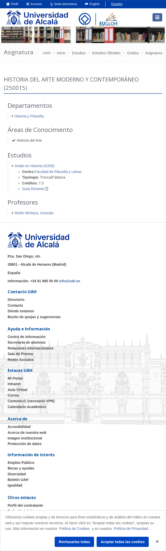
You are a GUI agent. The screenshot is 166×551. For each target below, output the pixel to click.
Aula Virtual (17, 390)
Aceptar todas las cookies (123, 542)
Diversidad (17, 474)
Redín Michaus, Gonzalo (33, 213)
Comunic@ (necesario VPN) (31, 401)
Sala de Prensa (20, 354)
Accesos (34, 4)
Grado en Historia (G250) (34, 166)
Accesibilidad (19, 427)
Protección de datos (25, 444)
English (92, 4)
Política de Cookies (74, 529)
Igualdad (15, 485)
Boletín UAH (18, 480)
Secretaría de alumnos (27, 342)
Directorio (16, 300)
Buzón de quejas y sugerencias (34, 317)
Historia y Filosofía (29, 116)
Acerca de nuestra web (27, 433)
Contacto (15, 305)
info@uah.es (69, 281)
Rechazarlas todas (74, 542)
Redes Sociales (21, 360)
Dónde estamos (21, 311)
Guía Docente (33, 189)
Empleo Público (21, 463)
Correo (13, 395)
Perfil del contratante (25, 505)
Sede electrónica (63, 4)
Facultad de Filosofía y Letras (58, 172)
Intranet (14, 384)
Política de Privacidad (131, 529)
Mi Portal (15, 378)
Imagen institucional (25, 438)
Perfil (12, 4)
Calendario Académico (27, 407)
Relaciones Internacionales (31, 348)
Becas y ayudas (21, 468)
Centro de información (27, 337)
